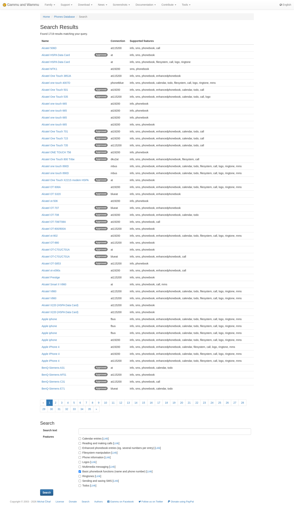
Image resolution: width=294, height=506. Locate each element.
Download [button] (85, 4)
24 (212, 402)
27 (234, 402)
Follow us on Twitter (151, 501)
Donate (73, 501)
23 (204, 402)
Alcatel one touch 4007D (56, 82)
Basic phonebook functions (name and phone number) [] (115, 471)
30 (51, 409)
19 (174, 402)
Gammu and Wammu (21, 5)
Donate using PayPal (181, 501)
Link (105, 438)
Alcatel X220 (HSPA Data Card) (60, 305)
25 (219, 402)
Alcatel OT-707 (50, 207)
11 (113, 402)
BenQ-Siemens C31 (53, 381)
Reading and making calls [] (99, 443)
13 (128, 402)
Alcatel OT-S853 (51, 263)
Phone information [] (95, 457)
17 (158, 402)
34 (81, 409)
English (285, 4)
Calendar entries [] (94, 438)
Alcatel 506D (49, 48)
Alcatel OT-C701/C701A (56, 249)
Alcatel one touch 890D (55, 166)
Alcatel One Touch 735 (55, 145)
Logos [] (88, 462)
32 (66, 409)
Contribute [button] (168, 4)
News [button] (102, 4)
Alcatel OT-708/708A (54, 221)
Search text (50, 430)
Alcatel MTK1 (49, 68)
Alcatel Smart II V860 (54, 284)
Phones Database (64, 16)
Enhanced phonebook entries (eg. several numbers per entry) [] (120, 447)
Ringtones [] (90, 476)
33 (74, 409)
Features (48, 436)
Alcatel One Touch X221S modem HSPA (65, 180)
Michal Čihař (44, 501)
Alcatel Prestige (51, 277)
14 (135, 402)
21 (189, 402)
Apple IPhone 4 (51, 353)
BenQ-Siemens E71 (53, 388)
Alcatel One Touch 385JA (56, 75)
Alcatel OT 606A (51, 187)
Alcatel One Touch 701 (55, 131)
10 (105, 402)
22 (196, 402)
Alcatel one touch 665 (54, 103)
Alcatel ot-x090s (51, 270)
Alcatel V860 (49, 291)
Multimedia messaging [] (97, 466)
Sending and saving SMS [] (99, 480)
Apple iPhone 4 (50, 346)
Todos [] (87, 485)
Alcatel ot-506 (50, 200)
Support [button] (67, 4)
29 (43, 409)
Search (85, 501)
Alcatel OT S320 (51, 194)
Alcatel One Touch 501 (55, 89)
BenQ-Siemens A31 (53, 367)
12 (120, 402)
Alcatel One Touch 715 (55, 138)
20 (181, 402)
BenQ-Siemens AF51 (54, 374)
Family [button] (50, 4)
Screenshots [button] (121, 4)
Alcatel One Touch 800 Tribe (58, 159)
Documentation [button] (146, 4)
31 (59, 409)
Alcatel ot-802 (50, 235)
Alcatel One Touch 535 (55, 96)
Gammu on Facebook (120, 501)
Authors (98, 501)
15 (143, 402)
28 (242, 402)
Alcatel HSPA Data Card (56, 55)
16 (151, 402)
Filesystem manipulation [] (98, 452)
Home (46, 16)
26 (227, 402)
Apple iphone (49, 319)
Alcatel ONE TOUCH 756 (56, 152)
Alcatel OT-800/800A (54, 228)
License (60, 501)
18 (166, 402)
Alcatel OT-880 (50, 242)
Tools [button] (186, 4)
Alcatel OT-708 (50, 214)
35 (89, 409)
